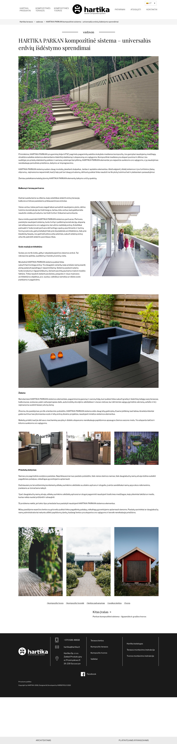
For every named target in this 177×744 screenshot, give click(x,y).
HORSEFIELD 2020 (63, 685)
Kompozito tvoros (99, 653)
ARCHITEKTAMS (43, 740)
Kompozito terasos (99, 647)
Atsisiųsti (136, 9)
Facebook (88, 674)
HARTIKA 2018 (33, 685)
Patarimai (120, 9)
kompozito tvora (55, 603)
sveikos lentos (115, 603)
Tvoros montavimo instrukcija (140, 656)
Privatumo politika (24, 682)
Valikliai (94, 659)
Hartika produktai (25, 9)
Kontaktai (151, 9)
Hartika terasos (26, 22)
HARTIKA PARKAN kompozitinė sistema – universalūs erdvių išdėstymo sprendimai (82, 22)
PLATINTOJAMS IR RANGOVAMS (134, 740)
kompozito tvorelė (75, 603)
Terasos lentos (97, 640)
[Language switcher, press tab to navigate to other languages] (151, 3)
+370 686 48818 (67, 640)
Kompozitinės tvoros (61, 9)
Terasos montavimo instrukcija (141, 650)
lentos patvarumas (96, 603)
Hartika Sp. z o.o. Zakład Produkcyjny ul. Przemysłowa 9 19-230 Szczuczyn (68, 658)
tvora (127, 603)
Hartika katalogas (135, 643)
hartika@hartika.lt (67, 647)
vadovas (39, 22)
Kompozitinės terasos (43, 9)
